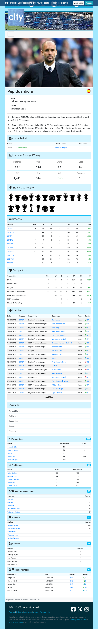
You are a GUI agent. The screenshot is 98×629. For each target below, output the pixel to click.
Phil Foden (11, 456)
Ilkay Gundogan (12, 460)
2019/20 (10, 240)
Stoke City (55, 327)
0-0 (85, 584)
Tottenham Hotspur (59, 362)
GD (59, 173)
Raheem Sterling (12, 479)
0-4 (87, 370)
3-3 (87, 358)
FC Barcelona (57, 370)
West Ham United (58, 335)
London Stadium (13, 538)
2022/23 (10, 251)
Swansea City (57, 350)
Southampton (57, 373)
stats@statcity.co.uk (78, 619)
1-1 (87, 366)
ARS (71, 578)
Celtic (54, 358)
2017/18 (10, 232)
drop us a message (16, 622)
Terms (12, 612)
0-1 (87, 377)
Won (38, 162)
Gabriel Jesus (12, 486)
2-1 (87, 320)
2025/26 (10, 263)
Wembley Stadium (13, 529)
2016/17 (10, 228)
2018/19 (10, 236)
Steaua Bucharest (58, 324)
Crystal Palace (57, 393)
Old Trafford (11, 532)
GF (17, 173)
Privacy (19, 612)
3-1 (87, 335)
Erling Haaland (12, 473)
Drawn (59, 162)
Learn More (78, 3)
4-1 (87, 327)
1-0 (87, 331)
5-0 (87, 324)
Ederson (10, 453)
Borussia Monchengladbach (62, 343)
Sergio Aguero (12, 476)
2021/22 (10, 248)
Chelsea (10, 502)
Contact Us (45, 612)
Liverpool (10, 506)
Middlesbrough (57, 389)
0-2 (87, 362)
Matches (17, 162)
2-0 (85, 581)
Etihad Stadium (12, 525)
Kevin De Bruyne (12, 450)
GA (38, 173)
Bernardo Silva (12, 447)
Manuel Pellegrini (61, 148)
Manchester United (59, 339)
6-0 (85, 587)
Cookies (28, 612)
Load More (49, 397)
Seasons (81, 173)
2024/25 (10, 259)
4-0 (87, 343)
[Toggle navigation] (10, 34)
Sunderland (56, 320)
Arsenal (10, 499)
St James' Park (12, 535)
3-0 (85, 578)
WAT (71, 587)
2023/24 (10, 255)
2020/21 (10, 244)
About (36, 612)
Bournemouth (57, 347)
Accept (89, 3)
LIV (71, 590)
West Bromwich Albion (60, 381)
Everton (54, 366)
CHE (71, 581)
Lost (81, 162)
